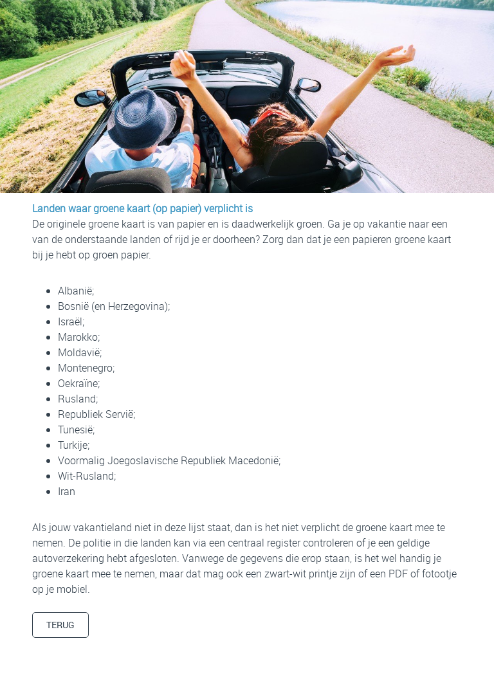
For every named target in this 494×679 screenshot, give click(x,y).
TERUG (60, 625)
